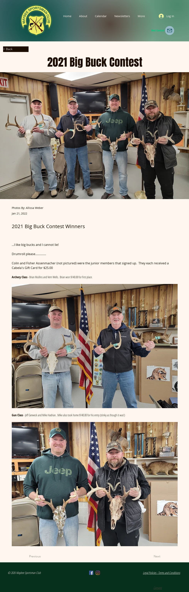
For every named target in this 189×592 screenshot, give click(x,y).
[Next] (150, 556)
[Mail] (169, 30)
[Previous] (42, 556)
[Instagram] (98, 573)
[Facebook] (91, 573)
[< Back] (16, 49)
